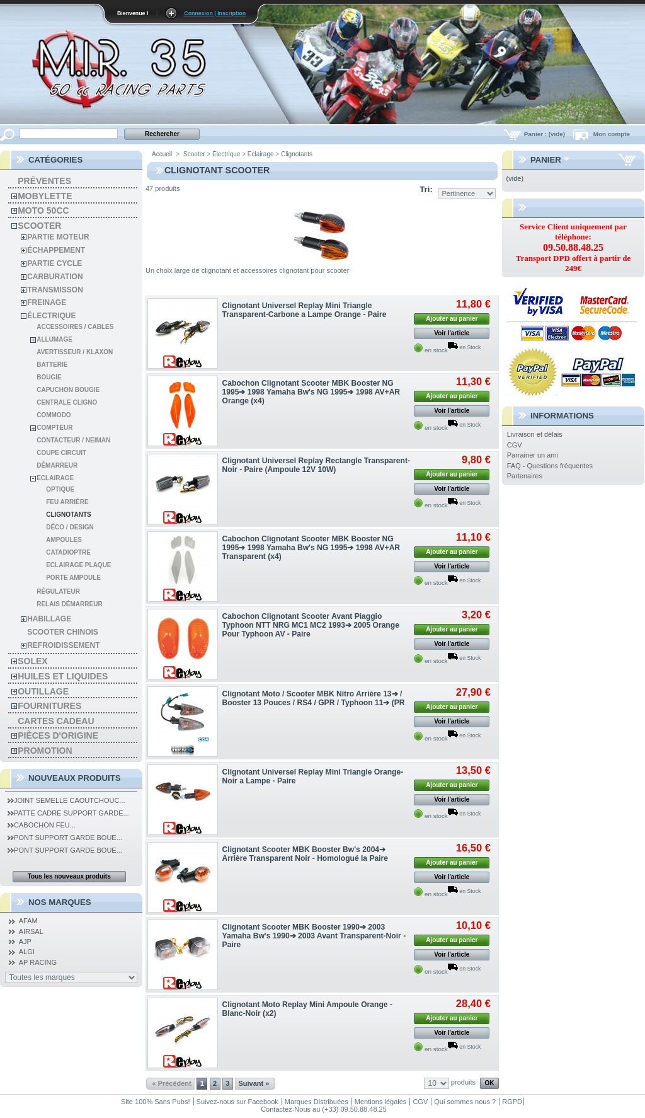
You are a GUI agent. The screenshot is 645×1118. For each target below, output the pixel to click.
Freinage (46, 302)
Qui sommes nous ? (465, 1101)
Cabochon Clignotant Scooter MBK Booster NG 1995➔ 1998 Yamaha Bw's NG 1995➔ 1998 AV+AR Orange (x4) (311, 392)
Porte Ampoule (73, 577)
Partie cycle (54, 263)
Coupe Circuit (61, 452)
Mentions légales (381, 1101)
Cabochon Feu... (42, 825)
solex (32, 661)
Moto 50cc (43, 210)
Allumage (54, 339)
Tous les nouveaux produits (69, 876)
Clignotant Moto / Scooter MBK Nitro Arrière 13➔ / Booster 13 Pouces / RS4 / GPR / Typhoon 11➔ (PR (313, 698)
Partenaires (524, 476)
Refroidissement (63, 645)
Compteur (54, 427)
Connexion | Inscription (215, 13)
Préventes (44, 181)
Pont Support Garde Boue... (65, 837)
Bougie (49, 377)
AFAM (28, 921)
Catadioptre (68, 552)
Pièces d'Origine (58, 735)
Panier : (545, 133)
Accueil (162, 154)
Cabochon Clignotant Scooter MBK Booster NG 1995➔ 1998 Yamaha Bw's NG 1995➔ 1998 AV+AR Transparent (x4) (311, 547)
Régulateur (58, 591)
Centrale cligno (67, 402)
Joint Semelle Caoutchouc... (66, 800)
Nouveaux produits (74, 778)
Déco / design (70, 527)
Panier (545, 159)
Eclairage (55, 478)
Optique (60, 489)
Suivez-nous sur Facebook (237, 1101)
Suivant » (253, 1083)
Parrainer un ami (532, 455)
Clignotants (68, 514)
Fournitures (49, 706)
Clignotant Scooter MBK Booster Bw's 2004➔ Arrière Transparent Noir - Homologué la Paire (305, 854)
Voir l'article (451, 333)
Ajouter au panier (451, 318)
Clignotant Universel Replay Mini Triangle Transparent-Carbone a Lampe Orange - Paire (304, 310)
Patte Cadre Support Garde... (68, 813)
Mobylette (45, 196)
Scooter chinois (62, 632)
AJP (25, 941)
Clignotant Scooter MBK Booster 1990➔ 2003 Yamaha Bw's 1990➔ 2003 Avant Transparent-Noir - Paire (314, 936)
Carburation (55, 276)
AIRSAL (31, 931)
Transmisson (55, 289)
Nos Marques (59, 902)
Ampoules (64, 539)
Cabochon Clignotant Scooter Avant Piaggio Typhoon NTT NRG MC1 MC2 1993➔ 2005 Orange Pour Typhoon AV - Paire (310, 625)
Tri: (426, 189)
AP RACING (38, 962)
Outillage (43, 691)
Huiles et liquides (63, 676)
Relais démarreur (69, 604)
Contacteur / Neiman (73, 440)
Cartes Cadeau (56, 721)
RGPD (512, 1101)
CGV (514, 445)
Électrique (51, 315)
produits (463, 1082)
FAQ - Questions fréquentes (550, 466)
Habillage (49, 618)
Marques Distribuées (316, 1101)
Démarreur (57, 465)
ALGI (27, 951)
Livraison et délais (534, 434)
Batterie (52, 364)
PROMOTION (45, 751)
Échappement (56, 250)
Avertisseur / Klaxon (75, 352)
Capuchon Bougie (68, 389)
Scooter (39, 226)
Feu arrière (67, 501)
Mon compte (611, 133)
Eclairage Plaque (78, 565)
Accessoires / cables (75, 326)
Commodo (54, 415)
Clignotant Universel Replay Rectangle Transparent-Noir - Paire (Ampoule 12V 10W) (316, 465)
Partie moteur (58, 237)
